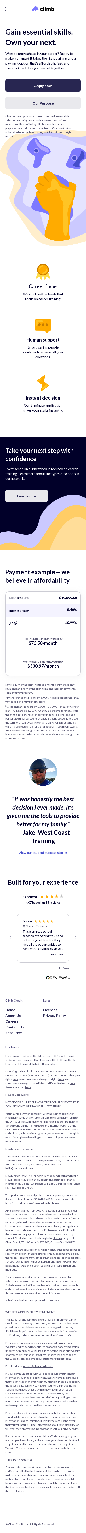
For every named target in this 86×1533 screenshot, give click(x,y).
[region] (43, 938)
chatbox (57, 1238)
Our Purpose (43, 103)
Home (10, 1010)
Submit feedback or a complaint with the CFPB (32, 1300)
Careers (12, 1021)
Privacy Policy (54, 1015)
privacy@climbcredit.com (38, 1366)
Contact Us (14, 1027)
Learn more (26, 496)
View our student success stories (43, 852)
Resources (14, 1033)
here (15, 1079)
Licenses (50, 1010)
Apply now (43, 85)
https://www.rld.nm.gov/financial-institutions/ (32, 1203)
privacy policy (70, 1428)
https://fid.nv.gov (32, 1133)
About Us (13, 1015)
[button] (10, 938)
